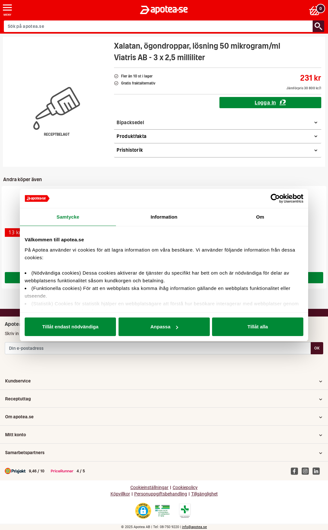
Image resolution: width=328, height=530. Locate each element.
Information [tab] (164, 217)
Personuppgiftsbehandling (160, 494)
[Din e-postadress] (158, 348)
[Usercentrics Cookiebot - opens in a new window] (275, 198)
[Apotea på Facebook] (296, 471)
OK (317, 348)
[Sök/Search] (318, 26)
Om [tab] (260, 217)
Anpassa (164, 326)
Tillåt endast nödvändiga (70, 326)
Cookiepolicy (185, 487)
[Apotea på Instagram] (306, 471)
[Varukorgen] (316, 10)
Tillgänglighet (204, 494)
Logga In (270, 102)
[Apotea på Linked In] (317, 471)
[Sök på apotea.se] (158, 26)
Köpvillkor (120, 494)
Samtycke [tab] (68, 217)
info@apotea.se (194, 527)
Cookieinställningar (149, 487)
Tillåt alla (258, 326)
